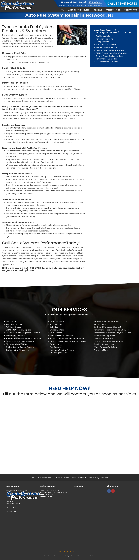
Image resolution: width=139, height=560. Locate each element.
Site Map (105, 478)
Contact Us (130, 10)
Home (63, 10)
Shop (119, 10)
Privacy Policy (94, 478)
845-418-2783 (11, 508)
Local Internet (92, 556)
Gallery (109, 10)
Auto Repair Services (79, 10)
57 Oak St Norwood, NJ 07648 (89, 5)
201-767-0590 (11, 512)
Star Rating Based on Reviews (69, 552)
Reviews (98, 10)
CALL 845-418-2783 (122, 4)
